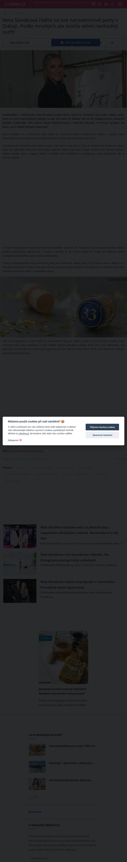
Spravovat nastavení (102, 435)
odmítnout (24, 433)
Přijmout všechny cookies (102, 427)
